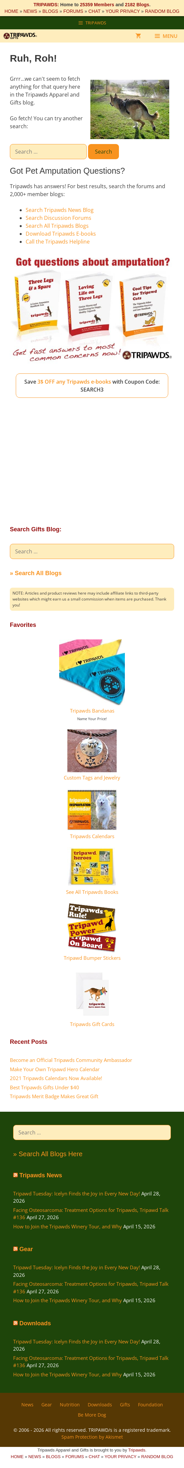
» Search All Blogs (35, 573)
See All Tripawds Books (92, 892)
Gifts (125, 1404)
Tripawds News (40, 1175)
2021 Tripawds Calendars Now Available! (56, 1078)
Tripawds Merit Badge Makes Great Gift (54, 1096)
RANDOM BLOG (162, 11)
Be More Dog (92, 1415)
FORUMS (73, 11)
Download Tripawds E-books (61, 233)
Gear (26, 1249)
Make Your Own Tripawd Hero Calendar (55, 1069)
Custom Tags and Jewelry (92, 777)
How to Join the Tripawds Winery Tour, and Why (67, 1226)
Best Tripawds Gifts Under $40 (44, 1087)
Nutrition (70, 1404)
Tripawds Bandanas (92, 710)
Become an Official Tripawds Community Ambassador (71, 1060)
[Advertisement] (92, 456)
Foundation (150, 1404)
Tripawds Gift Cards (92, 1024)
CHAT (94, 11)
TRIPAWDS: (46, 4)
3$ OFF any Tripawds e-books (74, 381)
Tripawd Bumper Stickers (92, 957)
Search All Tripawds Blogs (57, 225)
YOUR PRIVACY (122, 11)
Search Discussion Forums (58, 217)
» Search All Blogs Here (47, 1154)
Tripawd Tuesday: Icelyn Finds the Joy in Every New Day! (76, 1193)
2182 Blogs (137, 4)
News (27, 1404)
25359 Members (97, 4)
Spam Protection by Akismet (92, 1437)
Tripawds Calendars (92, 836)
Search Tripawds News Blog (60, 210)
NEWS (30, 11)
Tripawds (136, 1450)
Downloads (35, 1323)
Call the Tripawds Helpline (58, 241)
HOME (11, 11)
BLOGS (50, 11)
